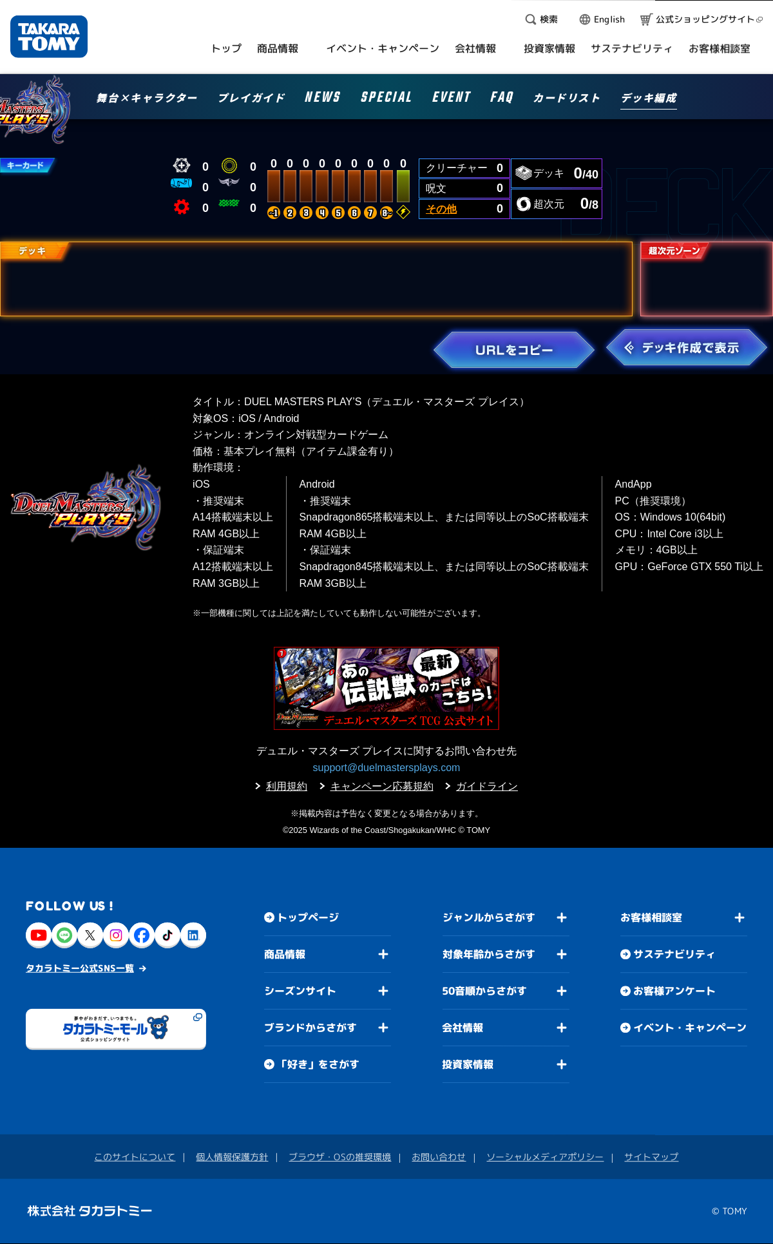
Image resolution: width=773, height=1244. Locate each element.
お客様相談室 (651, 918)
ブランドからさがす (310, 1027)
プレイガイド (251, 98)
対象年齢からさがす (489, 954)
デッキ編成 (648, 98)
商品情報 (284, 954)
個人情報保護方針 (232, 1157)
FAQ (501, 99)
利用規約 (286, 786)
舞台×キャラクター (146, 98)
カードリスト (567, 98)
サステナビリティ (674, 955)
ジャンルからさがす (489, 917)
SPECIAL (386, 99)
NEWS (322, 99)
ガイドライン (487, 786)
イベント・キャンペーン (690, 1028)
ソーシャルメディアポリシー (545, 1157)
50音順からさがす (484, 991)
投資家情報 (467, 1064)
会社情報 (462, 1027)
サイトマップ (651, 1157)
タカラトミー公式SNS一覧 (80, 968)
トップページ (308, 917)
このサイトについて (134, 1157)
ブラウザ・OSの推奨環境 (340, 1157)
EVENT (451, 99)
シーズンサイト (300, 991)
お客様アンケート (674, 991)
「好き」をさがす (318, 1064)
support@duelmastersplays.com (387, 767)
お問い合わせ (439, 1157)
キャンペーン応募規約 (382, 786)
